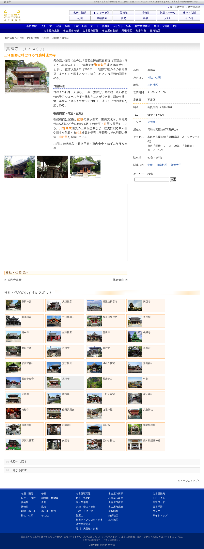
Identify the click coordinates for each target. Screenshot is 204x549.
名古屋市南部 (71, 30)
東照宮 (139, 351)
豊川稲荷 (18, 321)
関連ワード (159, 502)
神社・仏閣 (189, 12)
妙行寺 (98, 351)
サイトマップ (160, 515)
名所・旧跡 (80, 12)
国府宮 (98, 429)
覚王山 (94, 26)
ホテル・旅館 (48, 511)
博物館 (146, 12)
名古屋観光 (11, 38)
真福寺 (58, 382)
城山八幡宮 (101, 367)
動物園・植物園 (49, 498)
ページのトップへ (190, 480)
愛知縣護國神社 (144, 444)
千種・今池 (80, 26)
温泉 (145, 18)
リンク (156, 511)
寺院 (150, 164)
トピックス (159, 498)
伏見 (43, 26)
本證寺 (58, 398)
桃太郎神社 (141, 429)
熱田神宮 (18, 305)
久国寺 (58, 444)
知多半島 (141, 30)
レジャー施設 (102, 12)
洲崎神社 (59, 429)
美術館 (124, 12)
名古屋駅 (31, 26)
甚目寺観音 (14, 279)
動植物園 (102, 18)
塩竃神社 (99, 413)
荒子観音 (59, 367)
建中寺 (17, 336)
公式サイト (154, 122)
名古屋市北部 (110, 30)
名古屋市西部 (90, 30)
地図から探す (18, 461)
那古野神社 (20, 367)
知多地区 (113, 515)
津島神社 (140, 367)
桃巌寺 (139, 336)
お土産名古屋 (177, 7)
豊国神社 (18, 351)
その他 (189, 18)
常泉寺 (58, 351)
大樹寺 (17, 398)
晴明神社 (18, 429)
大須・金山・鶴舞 (85, 506)
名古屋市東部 (52, 30)
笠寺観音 (59, 336)
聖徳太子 (176, 164)
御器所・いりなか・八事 (116, 26)
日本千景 (157, 506)
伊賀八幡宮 (20, 444)
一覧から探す (18, 470)
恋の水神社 (101, 444)
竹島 (138, 382)
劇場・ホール (167, 12)
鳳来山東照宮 (102, 321)
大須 (58, 26)
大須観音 (59, 305)
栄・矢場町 (82, 502)
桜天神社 (140, 398)
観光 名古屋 (108, 545)
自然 (123, 18)
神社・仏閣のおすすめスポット (28, 293)
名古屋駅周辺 (83, 493)
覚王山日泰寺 (102, 305)
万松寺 (17, 413)
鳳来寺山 (118, 279)
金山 (67, 26)
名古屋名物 (194, 7)
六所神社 (140, 413)
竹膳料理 (162, 164)
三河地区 (155, 30)
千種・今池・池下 (85, 511)
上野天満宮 (101, 398)
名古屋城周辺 (142, 26)
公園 (80, 18)
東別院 (139, 321)
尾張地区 (127, 30)
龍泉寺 (98, 336)
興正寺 (139, 305)
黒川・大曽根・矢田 (166, 26)
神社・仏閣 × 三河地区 (46, 38)
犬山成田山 (60, 321)
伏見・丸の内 (83, 498)
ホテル (167, 18)
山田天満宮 (60, 413)
